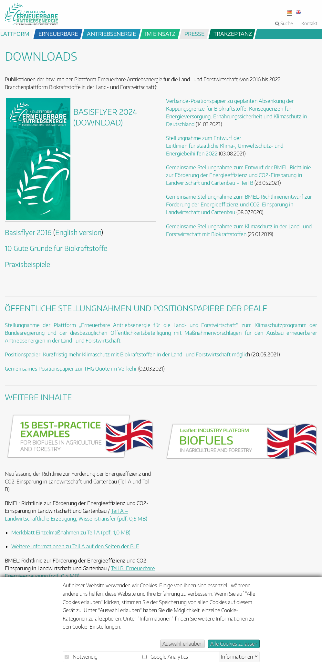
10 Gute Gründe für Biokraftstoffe (56, 248)
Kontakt (309, 23)
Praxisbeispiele (27, 264)
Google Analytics (165, 656)
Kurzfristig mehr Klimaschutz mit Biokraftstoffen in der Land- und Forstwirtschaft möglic (145, 354)
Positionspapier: (23, 354)
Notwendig (81, 656)
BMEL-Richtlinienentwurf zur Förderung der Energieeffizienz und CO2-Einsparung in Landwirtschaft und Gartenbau (239, 204)
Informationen (237, 656)
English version (78, 232)
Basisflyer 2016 (28, 232)
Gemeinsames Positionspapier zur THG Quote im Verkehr (71, 368)
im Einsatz (160, 33)
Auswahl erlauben (182, 644)
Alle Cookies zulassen (233, 644)
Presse (194, 33)
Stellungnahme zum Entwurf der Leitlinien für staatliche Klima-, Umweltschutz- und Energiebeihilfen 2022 (224, 146)
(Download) (98, 122)
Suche (284, 23)
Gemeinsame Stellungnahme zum (205, 197)
